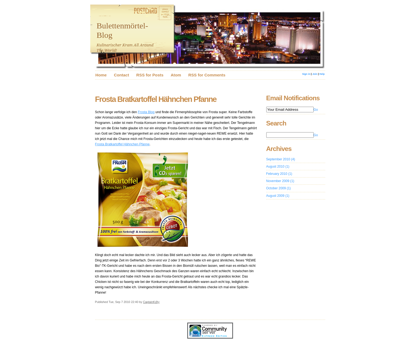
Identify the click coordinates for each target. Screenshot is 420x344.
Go (316, 110)
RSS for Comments (206, 75)
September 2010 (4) (280, 159)
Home (101, 75)
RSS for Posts (149, 75)
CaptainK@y (151, 302)
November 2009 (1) (280, 181)
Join (314, 74)
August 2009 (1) (278, 196)
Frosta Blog (146, 112)
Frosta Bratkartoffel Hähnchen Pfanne (122, 144)
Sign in (306, 74)
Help (322, 74)
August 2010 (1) (278, 166)
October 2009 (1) (278, 188)
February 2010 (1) (279, 174)
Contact (121, 75)
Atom (176, 75)
